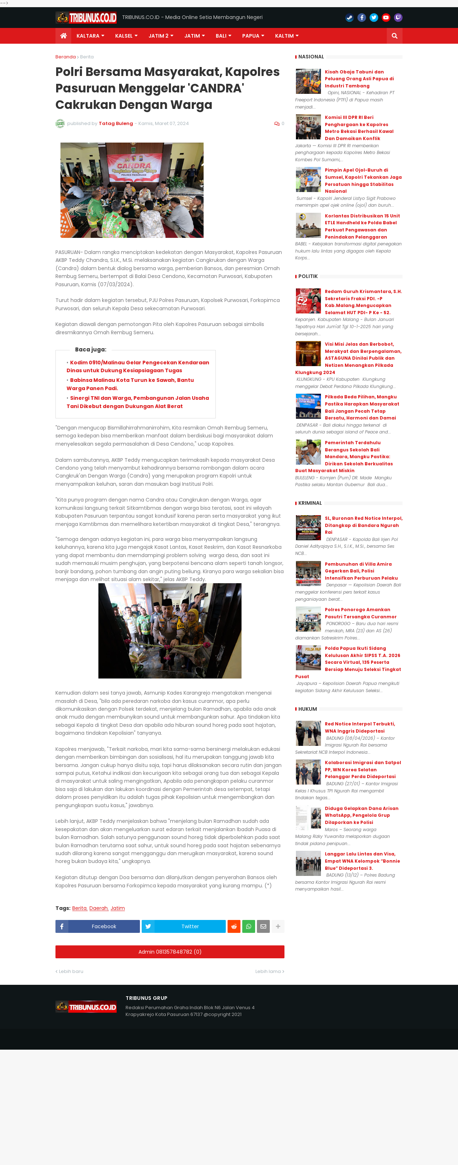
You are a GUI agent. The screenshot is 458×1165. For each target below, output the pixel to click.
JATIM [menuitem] (192, 35)
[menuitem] (63, 36)
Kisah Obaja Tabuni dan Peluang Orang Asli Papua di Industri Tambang (359, 79)
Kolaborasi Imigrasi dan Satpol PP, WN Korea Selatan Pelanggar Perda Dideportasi (363, 769)
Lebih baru (71, 971)
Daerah (98, 908)
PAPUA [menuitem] (250, 35)
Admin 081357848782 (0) (170, 951)
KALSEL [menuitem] (124, 35)
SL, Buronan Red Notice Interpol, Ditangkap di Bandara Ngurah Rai (364, 525)
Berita (87, 56)
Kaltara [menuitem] (88, 35)
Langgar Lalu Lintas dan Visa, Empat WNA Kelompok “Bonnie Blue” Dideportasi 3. (362, 861)
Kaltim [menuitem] (284, 35)
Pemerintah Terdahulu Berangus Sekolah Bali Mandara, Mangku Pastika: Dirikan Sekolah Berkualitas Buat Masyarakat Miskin (344, 457)
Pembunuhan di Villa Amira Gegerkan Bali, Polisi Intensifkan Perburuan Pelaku (361, 571)
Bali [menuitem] (221, 35)
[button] (395, 36)
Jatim (118, 908)
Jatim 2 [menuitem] (158, 35)
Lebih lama (268, 971)
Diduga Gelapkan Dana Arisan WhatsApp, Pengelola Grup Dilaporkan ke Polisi (362, 815)
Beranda (65, 56)
